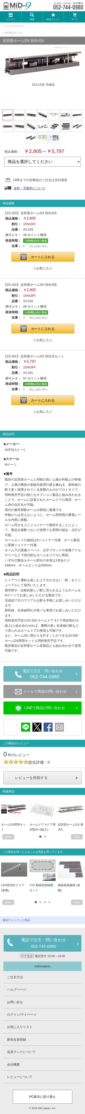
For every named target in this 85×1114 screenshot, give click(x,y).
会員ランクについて (21, 1052)
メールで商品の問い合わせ (41, 691)
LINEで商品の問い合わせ (40, 708)
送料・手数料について (29, 188)
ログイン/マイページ (21, 1014)
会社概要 (13, 1064)
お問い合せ (15, 1002)
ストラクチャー (14, 26)
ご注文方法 (15, 977)
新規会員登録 (16, 1039)
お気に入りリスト (19, 1027)
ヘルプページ (16, 989)
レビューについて (19, 1077)
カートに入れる (43, 257)
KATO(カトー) (13, 32)
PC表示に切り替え (42, 1096)
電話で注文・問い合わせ (44, 674)
